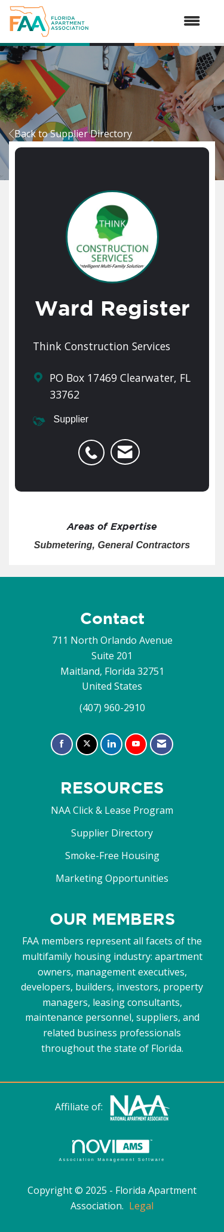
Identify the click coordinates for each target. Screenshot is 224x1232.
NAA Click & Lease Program (112, 810)
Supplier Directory (112, 832)
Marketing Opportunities (112, 878)
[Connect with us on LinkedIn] (111, 744)
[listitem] (94, 446)
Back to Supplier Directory (70, 133)
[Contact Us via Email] (161, 744)
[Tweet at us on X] (87, 744)
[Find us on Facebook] (62, 744)
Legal (141, 1205)
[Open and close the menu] (150, 21)
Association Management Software (112, 1151)
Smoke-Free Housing (112, 855)
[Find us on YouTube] (136, 744)
